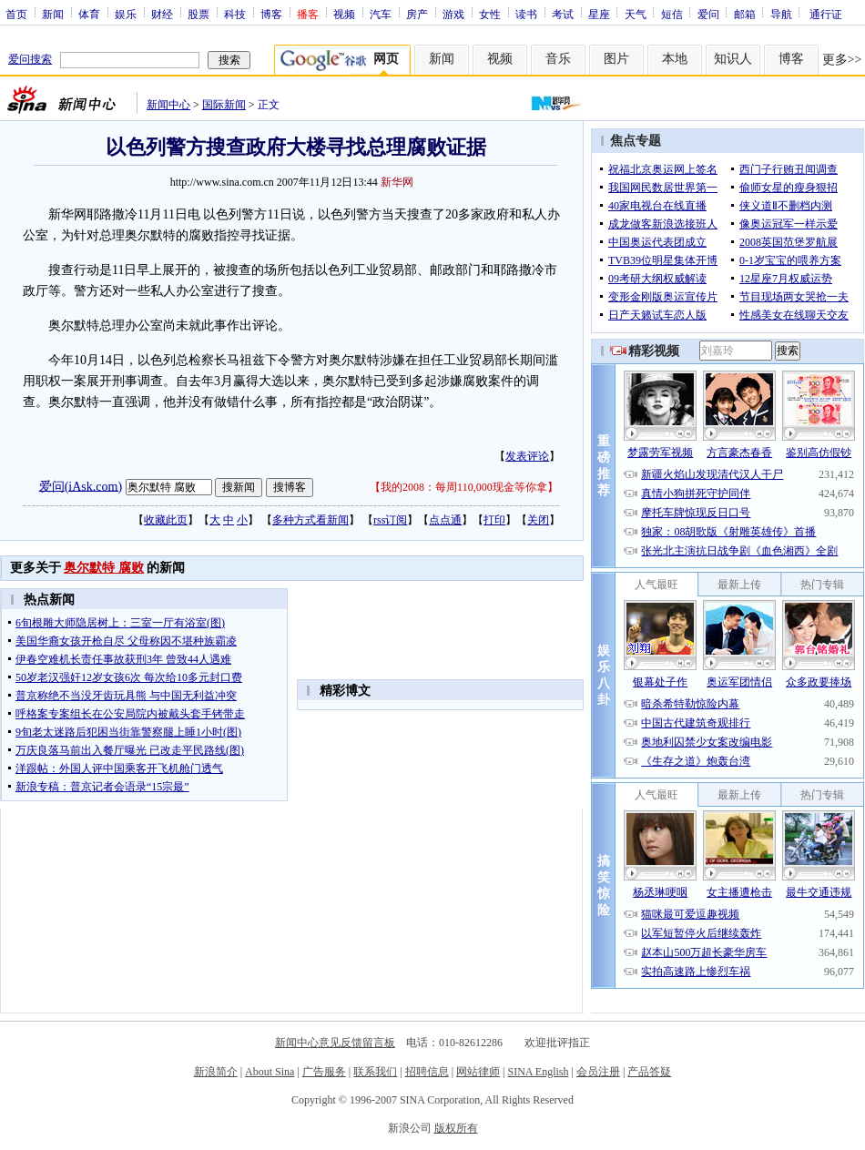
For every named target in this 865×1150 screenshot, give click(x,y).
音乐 (558, 59)
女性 (490, 13)
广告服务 (324, 1071)
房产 (417, 13)
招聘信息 (427, 1071)
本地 (674, 59)
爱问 (708, 13)
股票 (198, 13)
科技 (235, 13)
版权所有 (456, 1128)
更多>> (842, 59)
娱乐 (126, 13)
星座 (599, 13)
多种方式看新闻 (310, 520)
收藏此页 (166, 520)
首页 (16, 13)
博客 (271, 13)
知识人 (733, 59)
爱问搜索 (30, 59)
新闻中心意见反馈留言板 (335, 1042)
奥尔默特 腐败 (104, 568)
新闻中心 (168, 104)
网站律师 (478, 1071)
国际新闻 (224, 104)
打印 (494, 520)
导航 (781, 13)
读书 (526, 13)
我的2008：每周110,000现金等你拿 (464, 487)
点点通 (445, 520)
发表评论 (527, 456)
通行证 (825, 13)
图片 (616, 59)
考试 (563, 13)
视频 (344, 13)
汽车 (381, 13)
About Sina (269, 1071)
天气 (635, 13)
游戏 (453, 13)
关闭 (538, 520)
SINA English (537, 1071)
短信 (672, 13)
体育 (89, 13)
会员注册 (598, 1071)
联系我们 (375, 1071)
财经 (162, 13)
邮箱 (745, 13)
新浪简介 (216, 1071)
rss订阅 (390, 520)
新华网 (397, 182)
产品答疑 (649, 1071)
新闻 (53, 13)
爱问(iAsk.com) (80, 486)
